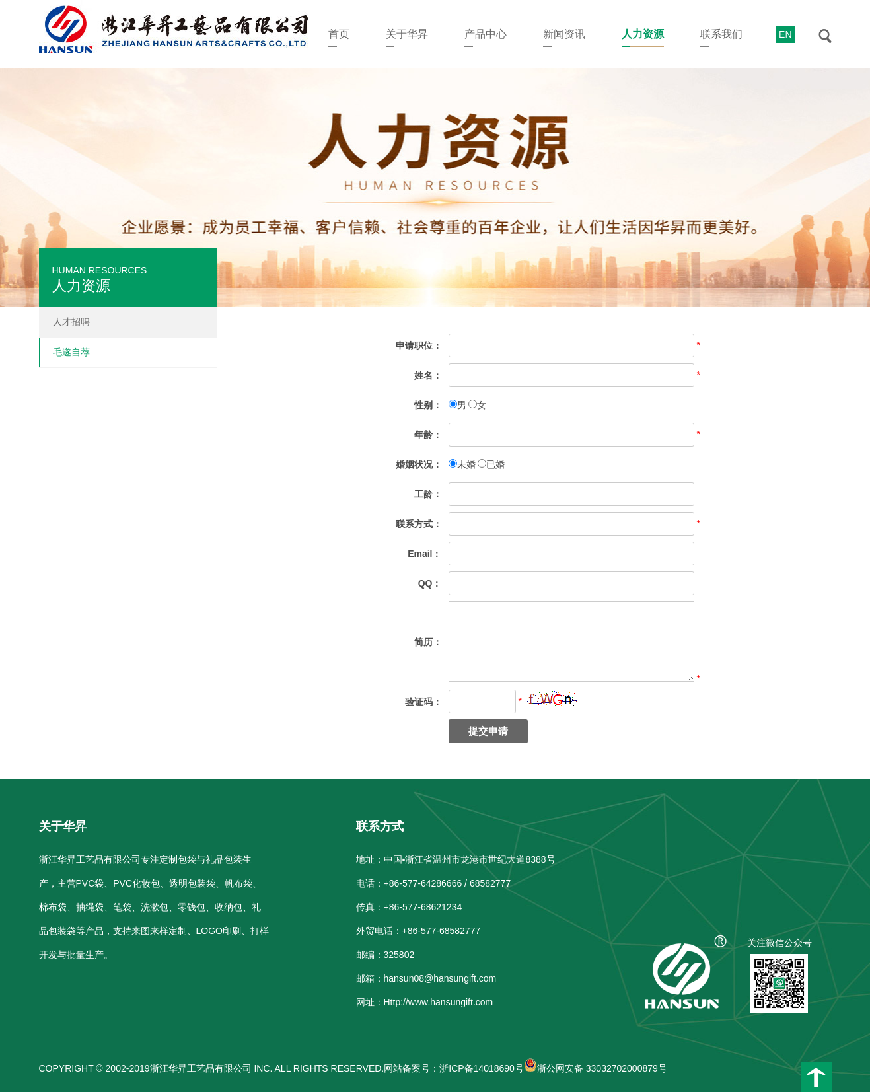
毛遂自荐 (71, 352)
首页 (338, 34)
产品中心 (485, 34)
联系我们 (721, 34)
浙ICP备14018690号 (481, 1068)
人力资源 (643, 34)
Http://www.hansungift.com (438, 1002)
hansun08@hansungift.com (440, 978)
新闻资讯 (564, 34)
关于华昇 (407, 34)
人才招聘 (71, 321)
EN (785, 34)
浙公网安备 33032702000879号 (595, 1068)
